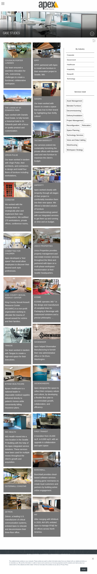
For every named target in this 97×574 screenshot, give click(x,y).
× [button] (93, 558)
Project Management (75, 121)
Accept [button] (84, 569)
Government (71, 60)
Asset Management (74, 101)
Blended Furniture (74, 106)
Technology (71, 79)
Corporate (70, 55)
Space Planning (73, 130)
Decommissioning (74, 111)
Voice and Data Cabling (76, 140)
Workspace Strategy (75, 150)
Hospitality (71, 69)
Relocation (86, 125)
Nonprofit (70, 74)
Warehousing (72, 145)
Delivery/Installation (74, 116)
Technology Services (75, 135)
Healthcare (71, 64)
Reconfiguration (73, 125)
